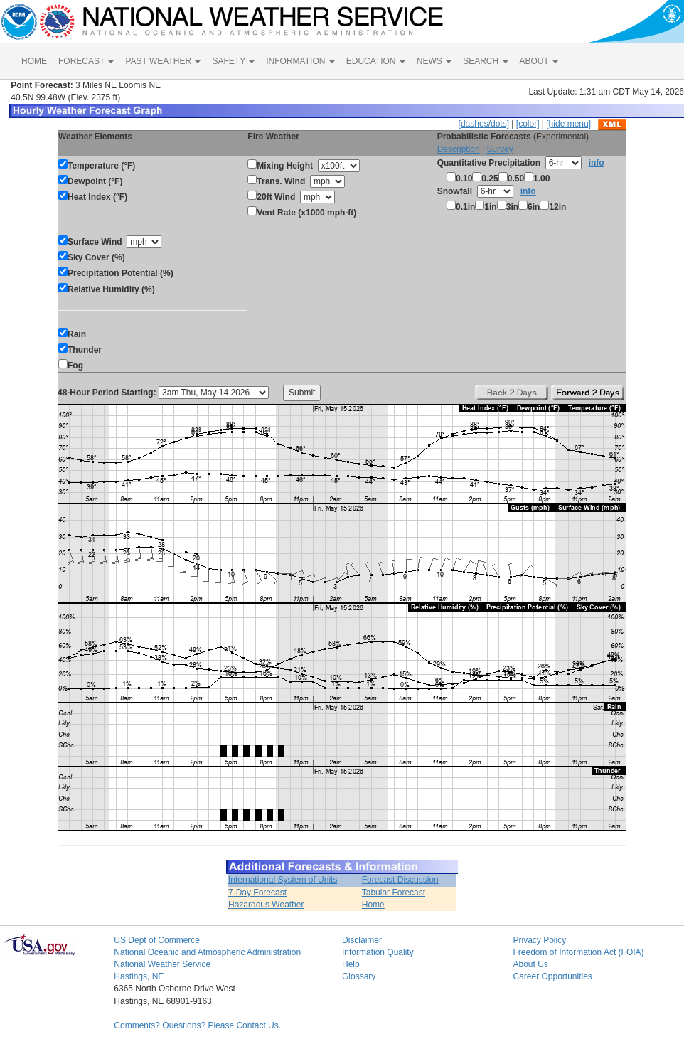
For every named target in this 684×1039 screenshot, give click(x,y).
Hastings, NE (139, 976)
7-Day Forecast (257, 892)
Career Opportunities (552, 976)
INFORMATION (300, 61)
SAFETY (233, 61)
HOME (34, 61)
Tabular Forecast (393, 892)
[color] (528, 124)
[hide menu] (568, 124)
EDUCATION (375, 61)
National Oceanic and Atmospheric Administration (207, 952)
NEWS (434, 61)
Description (458, 149)
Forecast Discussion (400, 880)
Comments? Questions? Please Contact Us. (197, 1025)
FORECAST (86, 61)
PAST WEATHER (163, 61)
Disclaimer (362, 940)
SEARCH (485, 61)
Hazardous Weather (266, 905)
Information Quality (378, 952)
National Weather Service (162, 964)
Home (373, 905)
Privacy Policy (539, 940)
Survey (499, 149)
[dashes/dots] (484, 124)
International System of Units (282, 880)
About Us (530, 964)
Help (351, 964)
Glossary (358, 976)
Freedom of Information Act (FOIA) (578, 952)
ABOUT (539, 61)
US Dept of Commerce (157, 940)
